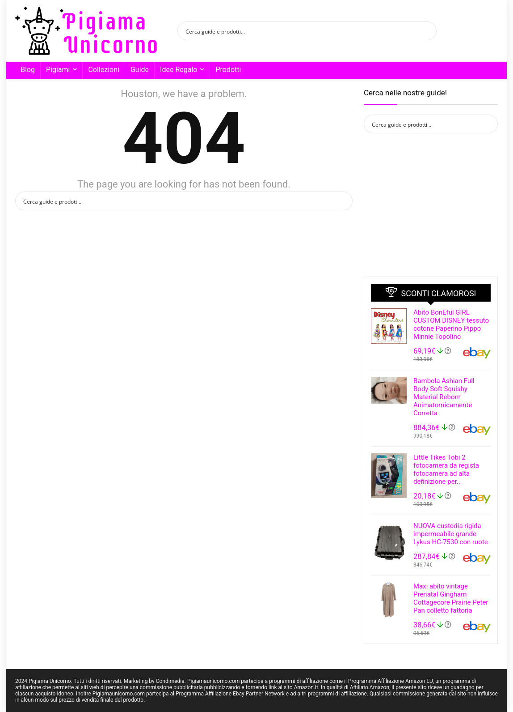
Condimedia (170, 681)
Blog (28, 69)
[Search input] (301, 31)
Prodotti (228, 69)
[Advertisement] (431, 205)
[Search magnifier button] (427, 31)
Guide (139, 69)
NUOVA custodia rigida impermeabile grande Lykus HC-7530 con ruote (450, 534)
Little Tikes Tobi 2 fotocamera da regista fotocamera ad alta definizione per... (446, 469)
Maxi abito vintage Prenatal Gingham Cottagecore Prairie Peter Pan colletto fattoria (450, 598)
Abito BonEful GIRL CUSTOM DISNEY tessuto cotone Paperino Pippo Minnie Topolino (451, 324)
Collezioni (103, 69)
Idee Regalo (178, 69)
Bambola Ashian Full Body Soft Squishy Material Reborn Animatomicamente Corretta (443, 397)
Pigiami (58, 69)
